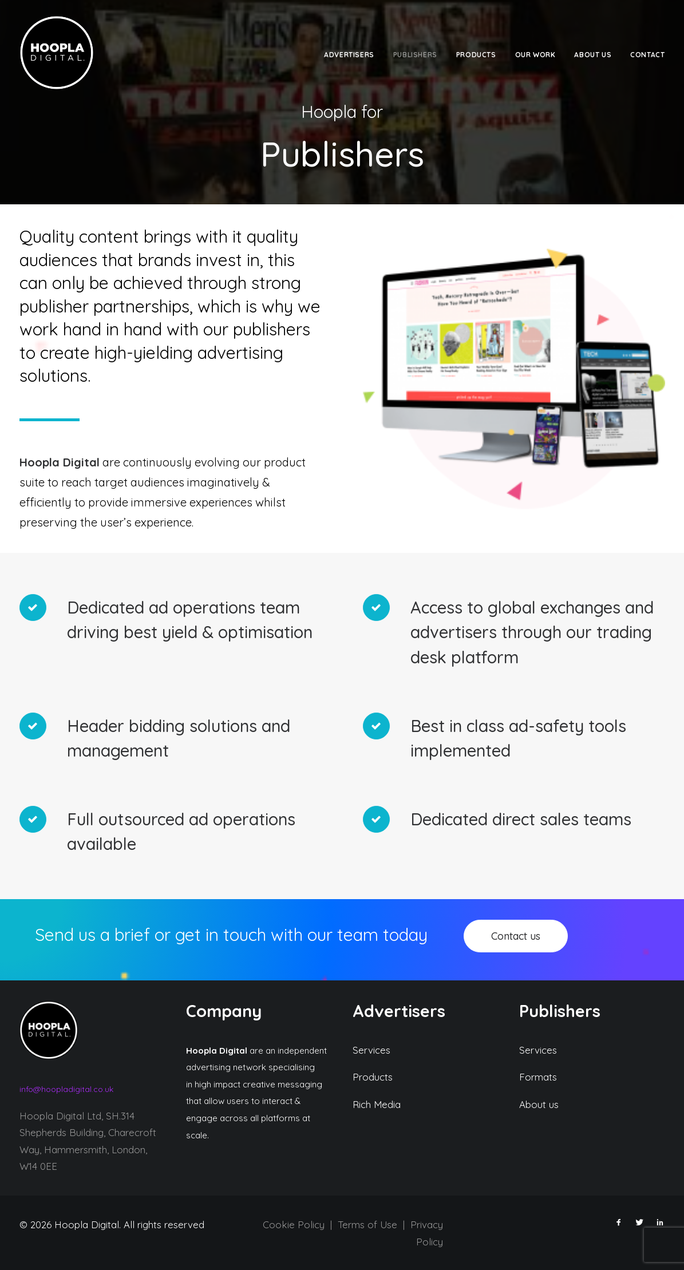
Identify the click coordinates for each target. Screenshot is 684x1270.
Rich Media (377, 1104)
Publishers (415, 54)
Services (371, 1049)
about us (592, 54)
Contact (647, 54)
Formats (538, 1077)
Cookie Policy (294, 1224)
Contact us (515, 935)
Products (476, 54)
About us (539, 1104)
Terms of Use (367, 1224)
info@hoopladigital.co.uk (66, 1088)
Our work (535, 54)
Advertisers (349, 54)
